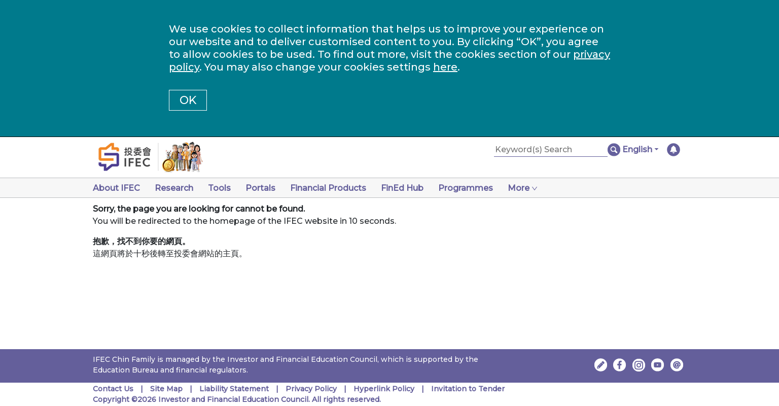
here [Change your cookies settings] (445, 67)
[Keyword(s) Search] (551, 150)
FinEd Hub (402, 188)
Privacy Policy (311, 388)
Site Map (166, 388)
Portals (260, 188)
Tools (219, 188)
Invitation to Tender (468, 388)
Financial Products (328, 188)
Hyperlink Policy (383, 388)
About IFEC (116, 188)
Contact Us (113, 388)
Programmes (465, 188)
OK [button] (188, 100)
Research (174, 188)
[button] (640, 150)
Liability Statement (234, 388)
